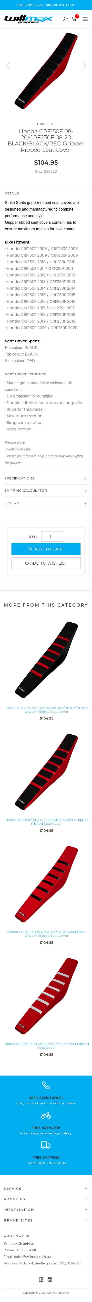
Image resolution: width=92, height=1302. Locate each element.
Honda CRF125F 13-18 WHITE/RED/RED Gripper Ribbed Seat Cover (46, 1046)
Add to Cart (46, 548)
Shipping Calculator (25, 490)
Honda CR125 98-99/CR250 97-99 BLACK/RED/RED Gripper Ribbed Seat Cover (46, 934)
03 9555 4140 (26, 1250)
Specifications (19, 478)
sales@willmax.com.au (32, 1256)
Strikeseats (46, 124)
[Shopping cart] (75, 19)
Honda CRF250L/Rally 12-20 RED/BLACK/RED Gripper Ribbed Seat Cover (46, 821)
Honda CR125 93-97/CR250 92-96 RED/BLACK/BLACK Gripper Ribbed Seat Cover (47, 709)
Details (11, 193)
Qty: (33, 536)
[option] (46, 71)
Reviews (12, 503)
